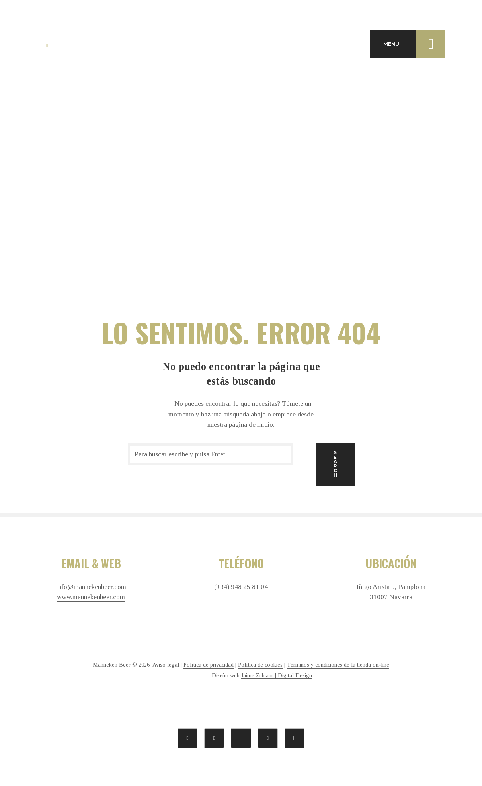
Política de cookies (260, 665)
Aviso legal (165, 665)
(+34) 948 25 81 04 (241, 586)
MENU (414, 43)
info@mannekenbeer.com (91, 586)
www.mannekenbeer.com (91, 597)
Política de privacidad (208, 665)
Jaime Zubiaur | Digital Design (276, 675)
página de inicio (251, 424)
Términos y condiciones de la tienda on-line (338, 665)
